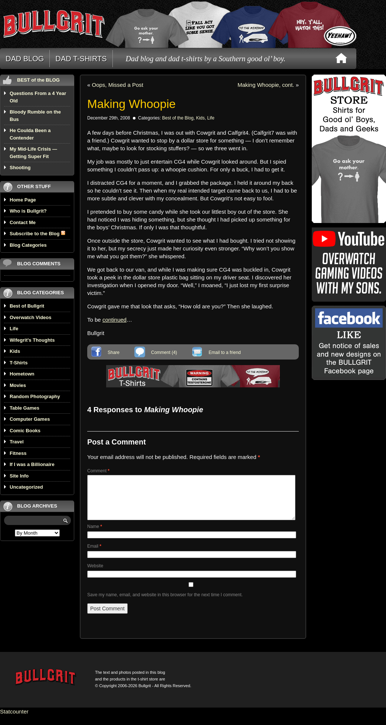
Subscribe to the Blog (37, 233)
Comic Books (25, 430)
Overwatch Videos (30, 317)
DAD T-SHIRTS (81, 59)
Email (94, 555)
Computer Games (30, 419)
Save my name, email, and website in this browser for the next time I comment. (165, 603)
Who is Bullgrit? (28, 211)
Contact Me (23, 222)
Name (94, 535)
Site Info (19, 476)
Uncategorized (26, 487)
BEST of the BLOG (38, 80)
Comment (98, 470)
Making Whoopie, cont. (266, 85)
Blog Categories (28, 245)
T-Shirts (18, 362)
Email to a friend (225, 352)
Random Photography (35, 396)
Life (14, 328)
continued (114, 319)
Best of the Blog (178, 118)
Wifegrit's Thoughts (32, 340)
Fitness (18, 453)
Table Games (24, 408)
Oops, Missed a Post (117, 85)
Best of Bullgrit (27, 306)
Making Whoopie (131, 104)
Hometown (22, 374)
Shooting (20, 167)
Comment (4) (164, 352)
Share (114, 352)
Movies (18, 385)
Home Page (23, 200)
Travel (17, 441)
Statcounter (14, 720)
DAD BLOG (25, 59)
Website (95, 574)
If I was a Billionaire (32, 464)
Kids (15, 351)
